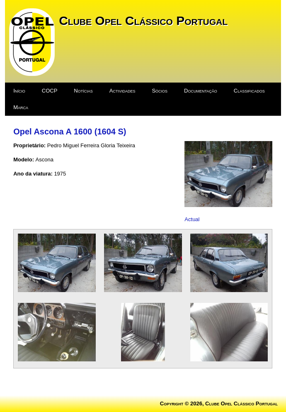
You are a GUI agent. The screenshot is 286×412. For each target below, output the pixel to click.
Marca (20, 107)
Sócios (159, 91)
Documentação (200, 91)
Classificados (249, 91)
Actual (191, 219)
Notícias (83, 91)
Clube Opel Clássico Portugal (143, 20)
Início (19, 91)
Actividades (122, 91)
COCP (50, 91)
